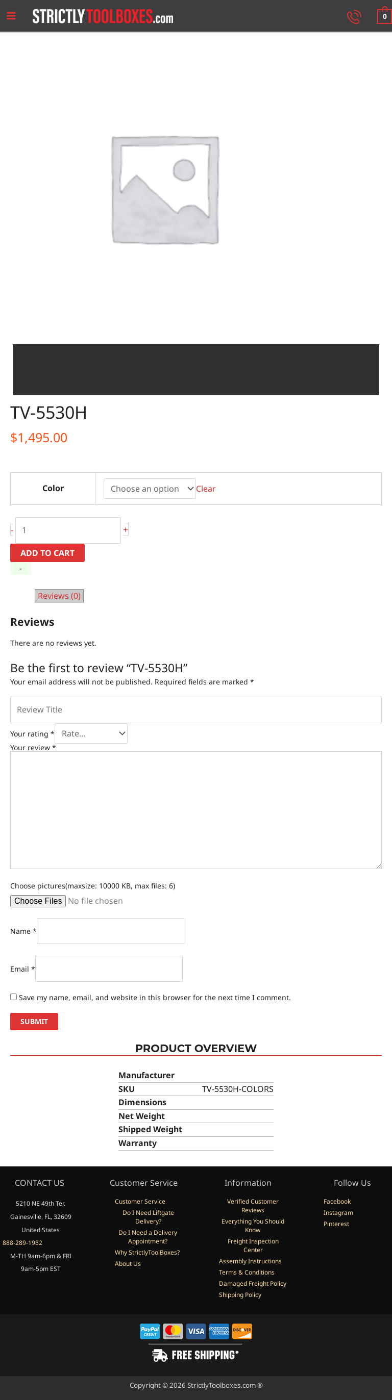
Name (23, 932)
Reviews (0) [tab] (59, 597)
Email (22, 970)
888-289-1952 (22, 1242)
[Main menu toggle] (11, 17)
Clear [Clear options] (206, 490)
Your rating (32, 735)
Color (53, 489)
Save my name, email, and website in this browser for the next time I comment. (155, 999)
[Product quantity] (68, 532)
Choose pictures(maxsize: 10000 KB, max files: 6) (92, 887)
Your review (33, 749)
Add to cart (47, 554)
